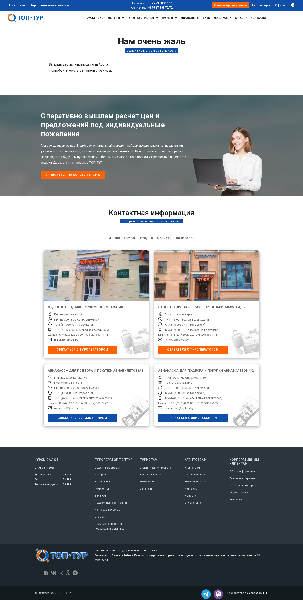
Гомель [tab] (130, 238)
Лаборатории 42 (257, 593)
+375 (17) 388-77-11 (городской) (74, 324)
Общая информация (107, 467)
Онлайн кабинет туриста (155, 467)
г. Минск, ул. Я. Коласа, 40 (70, 377)
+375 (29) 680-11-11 (96, 334)
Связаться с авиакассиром (82, 418)
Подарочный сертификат (111, 502)
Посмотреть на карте (68, 314)
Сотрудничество (195, 474)
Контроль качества (107, 509)
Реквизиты (102, 488)
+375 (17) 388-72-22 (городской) (74, 393)
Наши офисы (103, 481)
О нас (241, 17)
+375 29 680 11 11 (152, 3)
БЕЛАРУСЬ (223, 17)
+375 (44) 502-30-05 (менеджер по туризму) (81, 329)
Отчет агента (193, 502)
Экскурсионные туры (105, 17)
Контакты (191, 488)
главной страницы (96, 70)
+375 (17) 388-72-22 (96, 403)
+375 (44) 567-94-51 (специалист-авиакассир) (83, 398)
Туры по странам (142, 17)
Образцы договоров (243, 485)
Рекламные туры (195, 481)
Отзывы (100, 516)
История (100, 474)
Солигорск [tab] (185, 238)
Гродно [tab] (146, 238)
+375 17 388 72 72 (152, 8)
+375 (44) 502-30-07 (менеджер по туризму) (192, 329)
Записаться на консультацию (72, 174)
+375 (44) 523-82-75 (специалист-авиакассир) (193, 398)
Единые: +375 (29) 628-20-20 (65, 334)
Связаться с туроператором (82, 349)
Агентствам (192, 467)
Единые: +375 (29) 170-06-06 (65, 403)
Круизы (169, 17)
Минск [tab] (114, 238)
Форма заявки (239, 492)
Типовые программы (243, 478)
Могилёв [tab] (164, 238)
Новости (190, 495)
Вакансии (101, 495)
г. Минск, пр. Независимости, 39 (185, 377)
